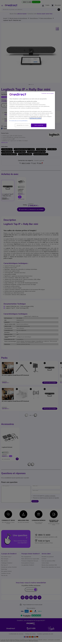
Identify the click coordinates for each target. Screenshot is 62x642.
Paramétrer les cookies (23, 125)
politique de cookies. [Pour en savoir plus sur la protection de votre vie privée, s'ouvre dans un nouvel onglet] (35, 118)
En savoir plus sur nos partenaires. (18, 120)
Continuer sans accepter (47, 93)
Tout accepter (38, 125)
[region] (31, 110)
